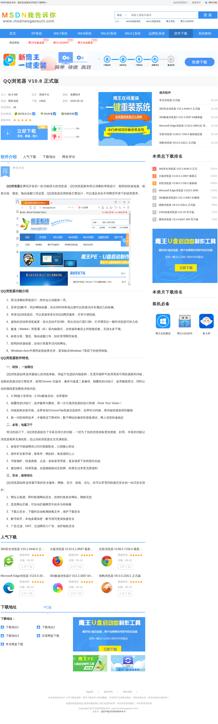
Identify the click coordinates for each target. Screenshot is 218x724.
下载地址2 (48, 627)
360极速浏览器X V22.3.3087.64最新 (184, 197)
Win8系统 (85, 33)
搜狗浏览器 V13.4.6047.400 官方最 (184, 219)
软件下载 (180, 33)
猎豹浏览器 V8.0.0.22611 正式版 (177, 142)
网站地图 (127, 692)
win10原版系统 (133, 21)
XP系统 (36, 33)
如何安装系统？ (181, 2)
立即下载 (27, 566)
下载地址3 (12, 635)
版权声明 (108, 692)
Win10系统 (108, 33)
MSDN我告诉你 (8, 2)
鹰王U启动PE (187, 21)
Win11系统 (133, 33)
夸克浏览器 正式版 (169, 100)
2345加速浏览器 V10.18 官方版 (184, 212)
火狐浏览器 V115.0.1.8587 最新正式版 (73, 549)
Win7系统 (61, 33)
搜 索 (208, 15)
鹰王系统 (170, 21)
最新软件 (196, 2)
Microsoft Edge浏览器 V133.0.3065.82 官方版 (184, 125)
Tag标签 (89, 692)
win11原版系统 (153, 21)
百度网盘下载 (50, 635)
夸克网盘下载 (14, 644)
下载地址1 (12, 627)
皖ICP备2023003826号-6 (113, 711)
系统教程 (204, 33)
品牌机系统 (157, 33)
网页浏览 (18, 167)
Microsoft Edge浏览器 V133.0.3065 (184, 190)
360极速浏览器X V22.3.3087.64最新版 (181, 117)
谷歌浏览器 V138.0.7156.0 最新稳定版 (180, 134)
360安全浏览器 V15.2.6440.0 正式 (184, 169)
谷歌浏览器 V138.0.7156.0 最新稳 (184, 183)
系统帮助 (14, 42)
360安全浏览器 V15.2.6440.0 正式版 (179, 108)
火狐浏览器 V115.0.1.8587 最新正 (184, 176)
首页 (12, 33)
